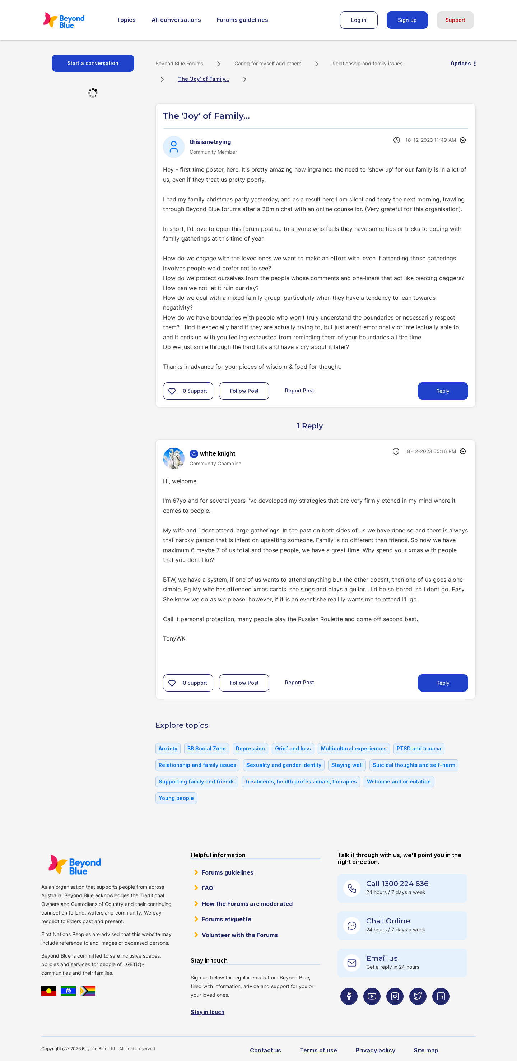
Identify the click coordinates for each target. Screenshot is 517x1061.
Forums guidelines (242, 19)
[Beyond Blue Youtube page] (371, 1011)
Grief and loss (293, 748)
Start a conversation (92, 63)
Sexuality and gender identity (283, 765)
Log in (359, 20)
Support (455, 20)
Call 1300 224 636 (397, 883)
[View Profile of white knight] (218, 453)
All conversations (176, 19)
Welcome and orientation (399, 781)
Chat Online (388, 921)
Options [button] (461, 63)
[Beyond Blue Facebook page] (348, 1011)
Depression (250, 748)
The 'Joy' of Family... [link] (203, 79)
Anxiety (168, 748)
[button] (172, 391)
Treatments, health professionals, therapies (301, 781)
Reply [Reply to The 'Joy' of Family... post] (443, 391)
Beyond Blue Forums (74, 20)
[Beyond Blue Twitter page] (417, 1011)
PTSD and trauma (419, 748)
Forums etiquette (226, 919)
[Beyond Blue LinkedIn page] (440, 1011)
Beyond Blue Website (74, 865)
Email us (382, 958)
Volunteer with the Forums (240, 935)
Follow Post (244, 391)
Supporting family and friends (197, 781)
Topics (126, 19)
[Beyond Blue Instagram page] (394, 1011)
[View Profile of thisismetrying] (210, 141)
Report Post (299, 390)
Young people (176, 798)
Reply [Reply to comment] (443, 683)
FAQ (207, 888)
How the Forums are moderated (247, 903)
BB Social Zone (206, 748)
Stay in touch (207, 1012)
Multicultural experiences (354, 748)
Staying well (347, 765)
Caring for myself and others (267, 63)
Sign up (407, 20)
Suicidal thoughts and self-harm (414, 765)
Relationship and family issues (367, 63)
